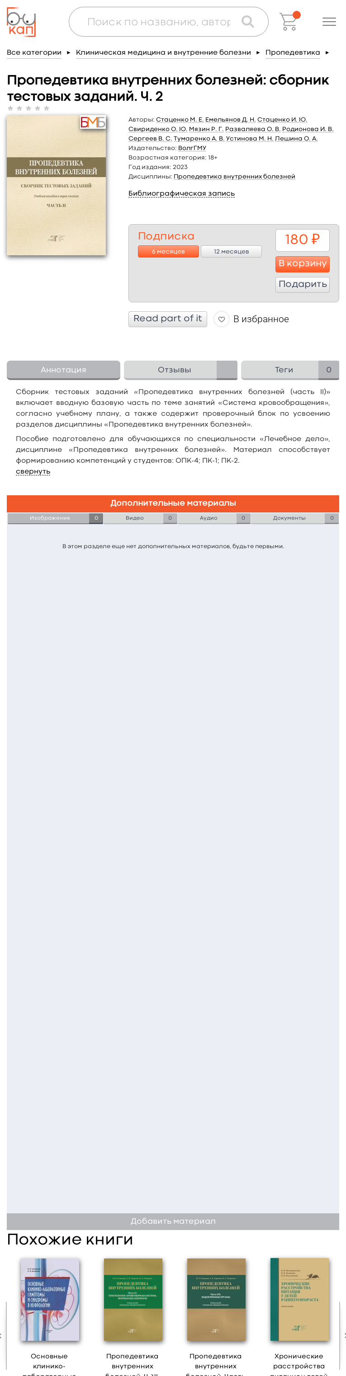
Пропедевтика (292, 53)
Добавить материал (173, 1221)
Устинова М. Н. (250, 138)
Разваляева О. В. (253, 129)
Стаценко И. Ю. (282, 119)
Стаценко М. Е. (180, 119)
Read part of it (167, 319)
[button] (329, 22)
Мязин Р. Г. (206, 129)
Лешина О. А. (296, 138)
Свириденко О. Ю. (158, 129)
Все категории (34, 53)
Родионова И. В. (308, 129)
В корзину (303, 264)
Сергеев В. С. (150, 138)
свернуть (33, 472)
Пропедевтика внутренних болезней (234, 176)
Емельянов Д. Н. (230, 119)
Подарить (303, 285)
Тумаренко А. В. (199, 138)
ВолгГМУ (192, 148)
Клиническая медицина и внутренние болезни (163, 53)
